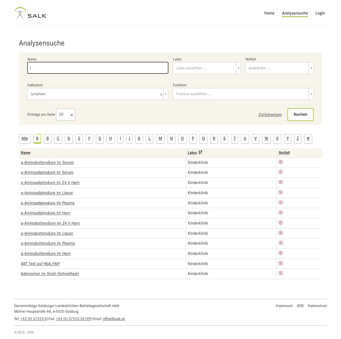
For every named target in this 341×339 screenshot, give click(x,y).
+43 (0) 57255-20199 (73, 319)
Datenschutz (317, 306)
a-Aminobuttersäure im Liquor (47, 233)
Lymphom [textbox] (96, 94)
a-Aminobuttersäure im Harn (46, 253)
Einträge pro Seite (41, 114)
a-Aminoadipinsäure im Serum (47, 172)
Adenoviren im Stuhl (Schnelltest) (50, 273)
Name (31, 59)
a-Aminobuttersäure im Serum (47, 162)
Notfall (251, 59)
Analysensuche (295, 13)
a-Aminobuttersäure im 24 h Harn (50, 223)
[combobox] (207, 68)
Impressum (284, 306)
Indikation (35, 85)
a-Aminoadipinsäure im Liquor (47, 192)
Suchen (300, 114)
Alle (25, 138)
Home (269, 13)
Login (320, 13)
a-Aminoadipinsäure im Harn (45, 213)
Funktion (179, 85)
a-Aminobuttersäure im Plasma (48, 243)
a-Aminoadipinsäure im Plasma (48, 203)
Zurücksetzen (270, 114)
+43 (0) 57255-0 (33, 319)
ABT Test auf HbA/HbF (40, 263)
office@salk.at (114, 319)
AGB (300, 306)
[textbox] (207, 68)
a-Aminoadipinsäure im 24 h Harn (50, 182)
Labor (177, 59)
